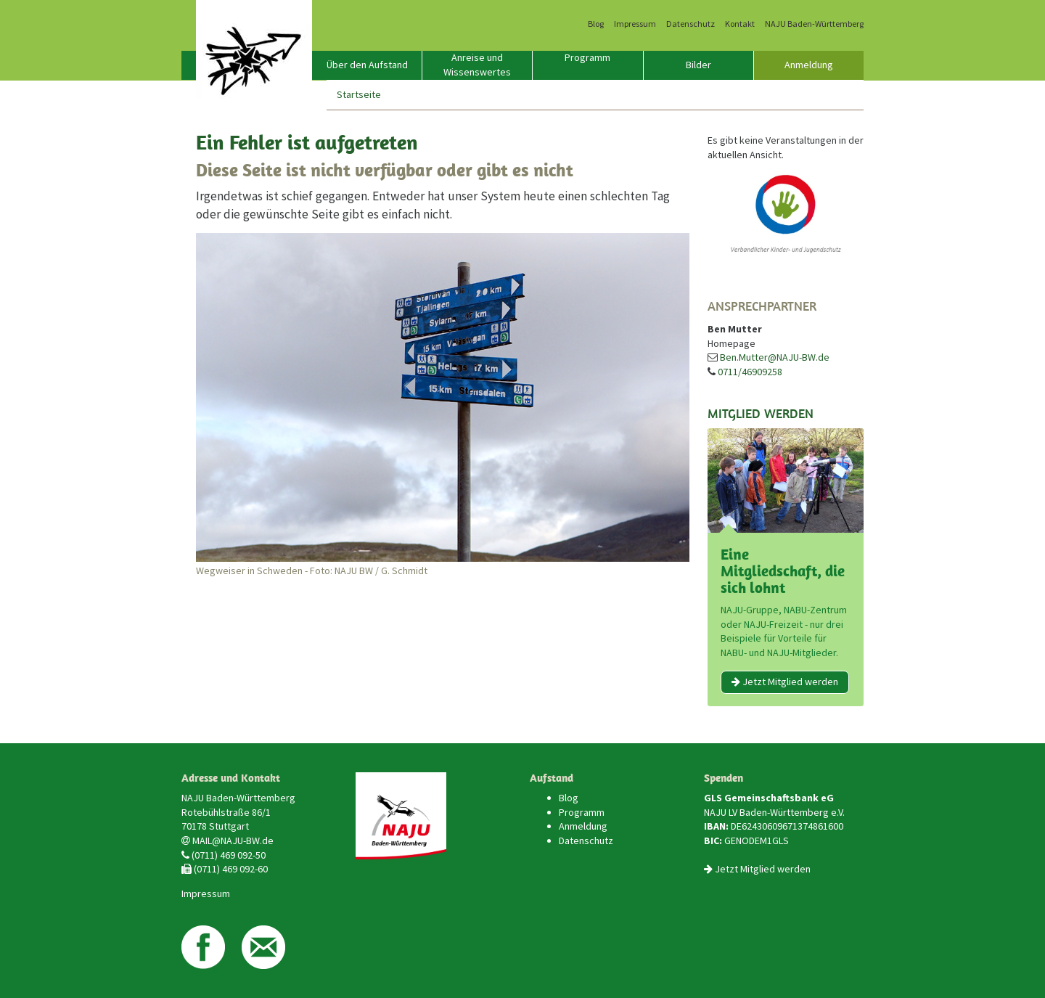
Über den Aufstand (367, 64)
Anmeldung (808, 64)
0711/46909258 (750, 371)
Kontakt (740, 24)
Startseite (359, 94)
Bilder (698, 64)
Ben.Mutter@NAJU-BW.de (774, 357)
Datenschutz (690, 24)
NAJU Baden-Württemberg (814, 24)
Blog (596, 24)
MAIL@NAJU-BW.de (233, 840)
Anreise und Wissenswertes (477, 64)
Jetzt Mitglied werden (785, 681)
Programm (587, 57)
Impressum (635, 24)
